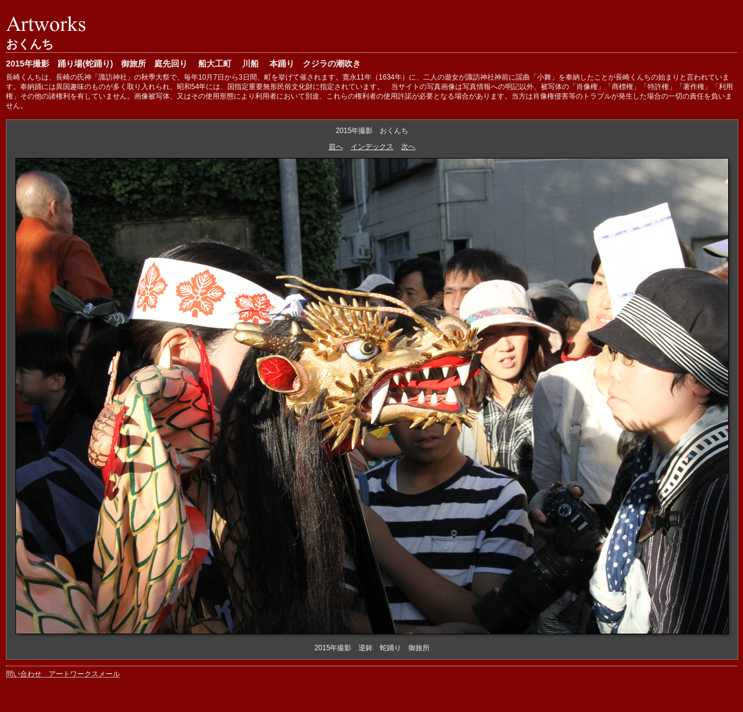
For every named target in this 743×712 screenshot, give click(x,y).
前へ (336, 147)
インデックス (372, 147)
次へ (408, 147)
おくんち (29, 43)
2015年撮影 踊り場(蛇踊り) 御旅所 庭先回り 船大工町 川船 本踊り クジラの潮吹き (183, 63)
